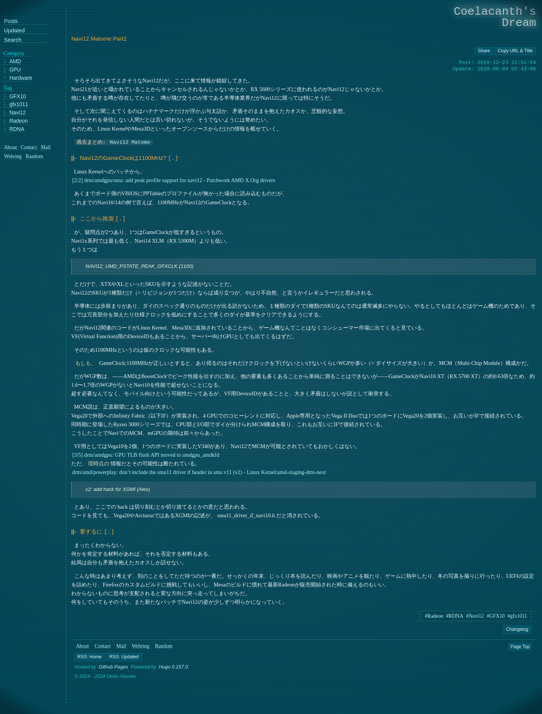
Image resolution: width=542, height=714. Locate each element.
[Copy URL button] (484, 51)
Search (12, 40)
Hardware (20, 78)
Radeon (18, 121)
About (82, 644)
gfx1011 (18, 104)
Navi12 (17, 112)
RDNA (16, 129)
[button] (90, 655)
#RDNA (454, 614)
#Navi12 (475, 614)
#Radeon (434, 614)
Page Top (520, 644)
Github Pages (113, 665)
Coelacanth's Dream (495, 17)
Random (163, 644)
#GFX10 (496, 614)
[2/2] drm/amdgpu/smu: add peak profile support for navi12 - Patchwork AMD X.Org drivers (173, 179)
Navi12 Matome (130, 141)
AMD (15, 61)
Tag (7, 88)
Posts (11, 21)
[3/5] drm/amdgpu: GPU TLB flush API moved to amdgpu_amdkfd (145, 453)
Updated (14, 30)
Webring (140, 644)
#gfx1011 (517, 614)
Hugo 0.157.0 (173, 665)
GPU (15, 70)
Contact (102, 644)
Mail (121, 644)
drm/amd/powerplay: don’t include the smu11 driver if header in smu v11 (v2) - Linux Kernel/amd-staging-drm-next (199, 471)
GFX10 (17, 96)
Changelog (517, 627)
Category (13, 53)
